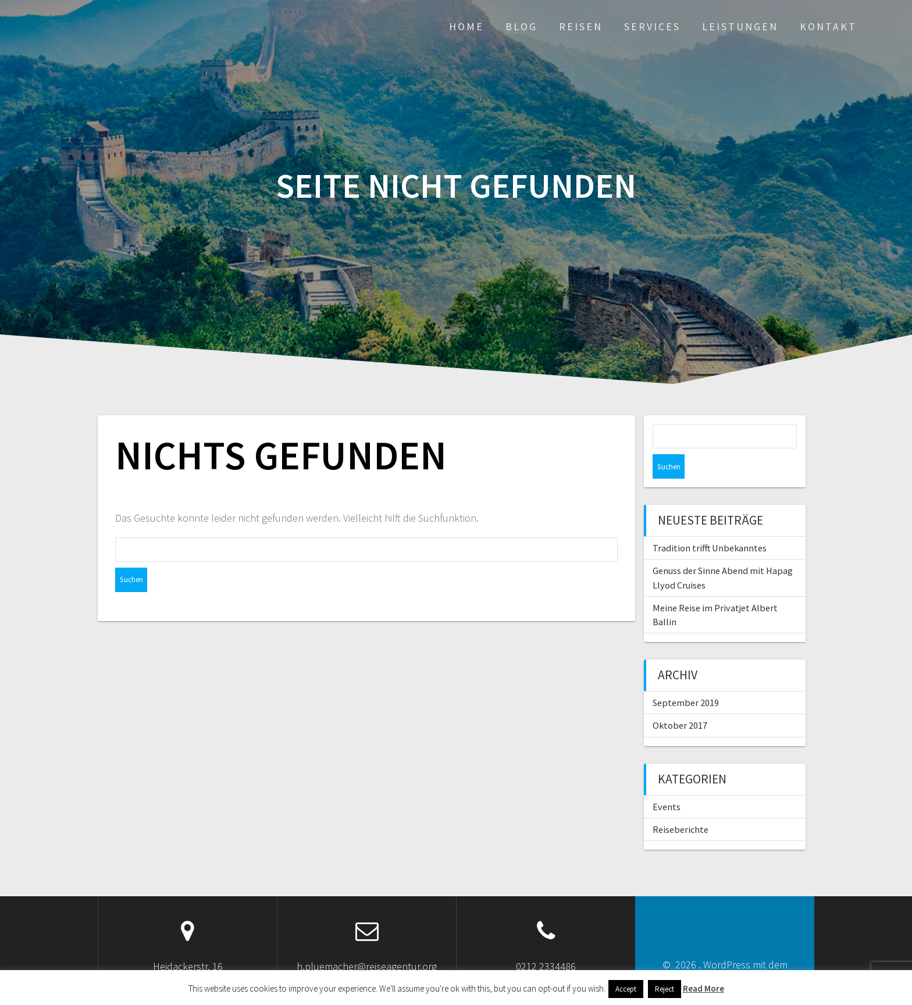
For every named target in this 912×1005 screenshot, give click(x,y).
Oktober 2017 (680, 701)
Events (667, 782)
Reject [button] (664, 989)
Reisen (581, 26)
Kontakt (828, 26)
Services (652, 26)
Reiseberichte (680, 805)
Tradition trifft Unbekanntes (710, 523)
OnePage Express (739, 956)
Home (466, 26)
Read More (703, 988)
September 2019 (686, 678)
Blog (521, 26)
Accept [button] (625, 989)
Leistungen (740, 26)
